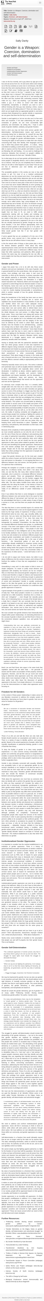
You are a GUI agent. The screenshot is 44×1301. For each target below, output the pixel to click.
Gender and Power (12, 68)
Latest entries (36, 1298)
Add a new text (25, 1300)
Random (5, 1298)
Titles (18, 1298)
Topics (29, 1298)
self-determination (21, 17)
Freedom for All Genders (14, 69)
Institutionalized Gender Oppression (17, 71)
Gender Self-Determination (14, 73)
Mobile (16, 1300)
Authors (23, 1298)
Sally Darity (13, 15)
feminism (12, 17)
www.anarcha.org (9, 21)
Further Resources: (12, 75)
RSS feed (12, 1298)
